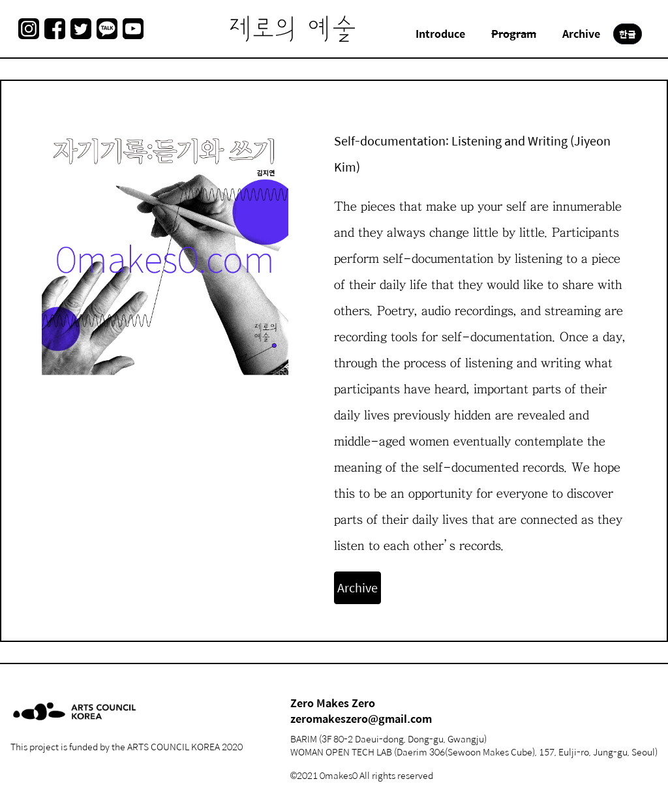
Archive (357, 587)
